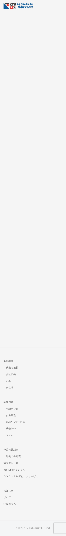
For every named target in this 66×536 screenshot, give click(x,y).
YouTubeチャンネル (14, 469)
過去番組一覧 (11, 463)
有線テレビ (12, 408)
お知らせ (8, 490)
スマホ (9, 435)
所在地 (9, 387)
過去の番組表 (13, 456)
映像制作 (11, 428)
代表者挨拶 (12, 367)
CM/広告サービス (15, 422)
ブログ (7, 497)
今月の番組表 (11, 449)
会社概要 (8, 361)
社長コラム (10, 504)
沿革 (8, 381)
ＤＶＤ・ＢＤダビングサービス (21, 476)
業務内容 (8, 402)
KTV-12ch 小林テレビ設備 (37, 528)
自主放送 (11, 415)
